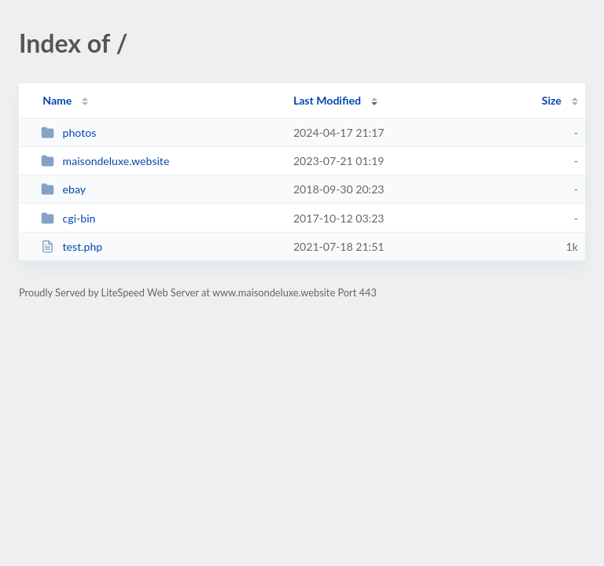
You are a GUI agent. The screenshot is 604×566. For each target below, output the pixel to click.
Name (57, 100)
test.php (71, 246)
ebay (63, 189)
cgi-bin (68, 218)
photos (68, 132)
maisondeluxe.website (105, 160)
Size (552, 100)
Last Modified (327, 100)
